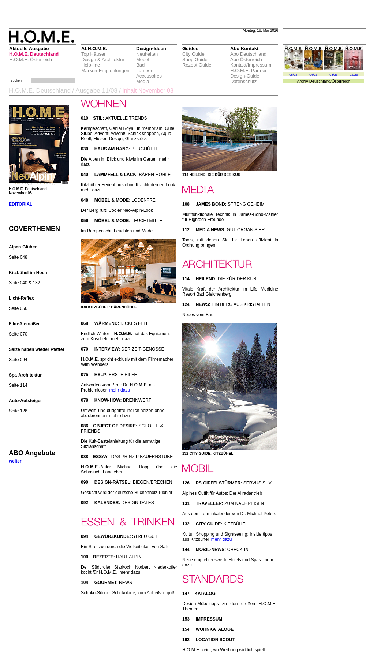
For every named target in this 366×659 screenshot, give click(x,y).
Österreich (341, 81)
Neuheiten (147, 54)
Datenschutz (243, 81)
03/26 (333, 74)
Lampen (144, 70)
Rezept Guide (197, 65)
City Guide (193, 54)
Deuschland (319, 81)
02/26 (354, 74)
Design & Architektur (102, 59)
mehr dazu (119, 390)
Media (142, 81)
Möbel (142, 59)
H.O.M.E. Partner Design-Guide (248, 73)
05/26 (293, 74)
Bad (140, 65)
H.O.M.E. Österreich (30, 59)
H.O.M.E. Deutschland (34, 54)
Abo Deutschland (248, 54)
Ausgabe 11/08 (96, 90)
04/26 (313, 74)
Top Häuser (93, 54)
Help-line (90, 65)
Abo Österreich (246, 59)
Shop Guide (195, 59)
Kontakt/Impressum (250, 65)
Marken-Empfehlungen (105, 70)
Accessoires (149, 76)
